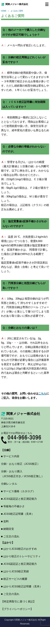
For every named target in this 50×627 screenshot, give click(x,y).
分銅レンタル (9, 483)
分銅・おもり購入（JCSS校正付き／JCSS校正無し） (22, 474)
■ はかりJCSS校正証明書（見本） (21, 586)
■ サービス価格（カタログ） (18, 491)
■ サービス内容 (10, 456)
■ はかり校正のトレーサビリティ (21, 556)
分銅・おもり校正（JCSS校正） (20, 463)
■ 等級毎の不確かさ (13, 506)
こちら (42, 393)
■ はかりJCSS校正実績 (15, 571)
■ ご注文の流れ (10, 536)
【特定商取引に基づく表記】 (18, 601)
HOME (3, 11)
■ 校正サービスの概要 (14, 578)
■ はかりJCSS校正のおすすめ (19, 548)
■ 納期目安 (7, 528)
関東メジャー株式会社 (14, 4)
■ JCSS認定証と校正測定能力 (19, 498)
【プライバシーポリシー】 (17, 609)
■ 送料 (5, 521)
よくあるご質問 (17, 11)
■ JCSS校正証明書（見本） (17, 513)
